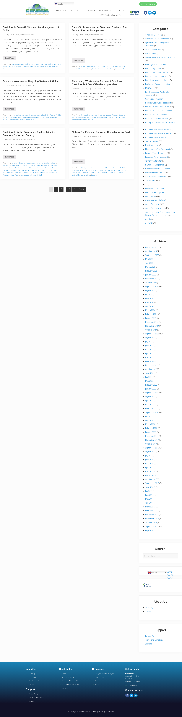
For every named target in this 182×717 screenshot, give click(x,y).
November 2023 (152, 326)
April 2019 (149, 467)
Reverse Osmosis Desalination (157, 168)
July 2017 (149, 491)
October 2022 (151, 369)
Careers (148, 611)
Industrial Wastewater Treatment (34, 168)
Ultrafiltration (150, 180)
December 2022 (152, 365)
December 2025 (152, 247)
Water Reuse (30, 120)
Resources (105, 10)
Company (149, 607)
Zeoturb (91, 120)
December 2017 (152, 475)
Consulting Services (153, 49)
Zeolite (148, 219)
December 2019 (152, 436)
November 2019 (152, 440)
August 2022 (150, 373)
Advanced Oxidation (153, 35)
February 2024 (151, 314)
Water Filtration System (154, 192)
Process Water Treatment (156, 153)
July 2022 (149, 377)
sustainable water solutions (39, 173)
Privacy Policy (150, 636)
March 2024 (150, 310)
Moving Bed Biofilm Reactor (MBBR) (49, 115)
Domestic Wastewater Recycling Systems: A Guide (30, 81)
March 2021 (150, 404)
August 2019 (150, 451)
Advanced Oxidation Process (21, 163)
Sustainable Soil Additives (155, 172)
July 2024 (149, 294)
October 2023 (151, 330)
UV (146, 184)
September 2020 (152, 412)
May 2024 (149, 302)
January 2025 (150, 275)
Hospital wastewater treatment (158, 103)
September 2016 (152, 526)
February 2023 (151, 361)
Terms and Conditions (154, 640)
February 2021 (151, 408)
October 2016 (151, 522)
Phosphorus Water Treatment (157, 149)
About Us (61, 10)
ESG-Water (149, 88)
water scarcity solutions (28, 175)
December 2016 (152, 514)
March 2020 (150, 424)
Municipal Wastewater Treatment (40, 66)
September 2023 (152, 333)
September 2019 (152, 448)
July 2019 (149, 455)
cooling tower (150, 53)
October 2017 (151, 479)
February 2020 (151, 428)
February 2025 (151, 271)
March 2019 (150, 471)
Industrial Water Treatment (97, 170)
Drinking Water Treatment (89, 168)
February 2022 (151, 385)
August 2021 (150, 396)
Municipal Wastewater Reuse (19, 66)
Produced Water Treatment (156, 157)
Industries (90, 10)
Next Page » (79, 188)
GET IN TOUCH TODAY (170, 575)
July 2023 (149, 341)
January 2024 (150, 318)
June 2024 (149, 298)
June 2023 (149, 345)
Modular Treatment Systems (115, 66)
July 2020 (149, 416)
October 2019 (151, 444)
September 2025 (152, 255)
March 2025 (150, 267)
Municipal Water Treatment (104, 173)
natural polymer (120, 117)
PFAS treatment (151, 145)
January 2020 (150, 432)
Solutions (75, 10)
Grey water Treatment (39, 64)
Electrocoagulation (9, 165)
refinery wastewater (153, 161)
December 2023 (152, 322)
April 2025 (149, 263)
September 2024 (152, 286)
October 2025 (151, 251)
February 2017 (151, 510)
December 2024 (152, 278)
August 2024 (150, 290)
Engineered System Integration (157, 84)
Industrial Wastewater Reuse (12, 168)
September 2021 (152, 392)
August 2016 (150, 530)
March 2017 (150, 506)
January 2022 (150, 389)
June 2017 (149, 495)
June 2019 (149, 459)
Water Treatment (152, 204)
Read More (10, 57)
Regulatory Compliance (154, 165)
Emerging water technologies (21, 64)
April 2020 (149, 420)
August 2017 (150, 487)
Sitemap (148, 644)
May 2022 (149, 381)
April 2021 (149, 400)
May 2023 (149, 349)
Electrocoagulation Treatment (26, 165)
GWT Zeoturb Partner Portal (112, 15)
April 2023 (149, 353)
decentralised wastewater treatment (93, 66)
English (59, 4)
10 (70, 188)
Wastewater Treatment (122, 69)
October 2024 (151, 282)
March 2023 (150, 357)
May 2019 (149, 463)
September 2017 (152, 483)
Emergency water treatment (156, 76)
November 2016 (152, 518)
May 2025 (149, 259)
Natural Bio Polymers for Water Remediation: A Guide (101, 132)
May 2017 (149, 499)
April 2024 (149, 306)
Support (30, 689)
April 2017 (149, 503)
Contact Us (119, 10)
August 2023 (150, 337)
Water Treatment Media (155, 208)
